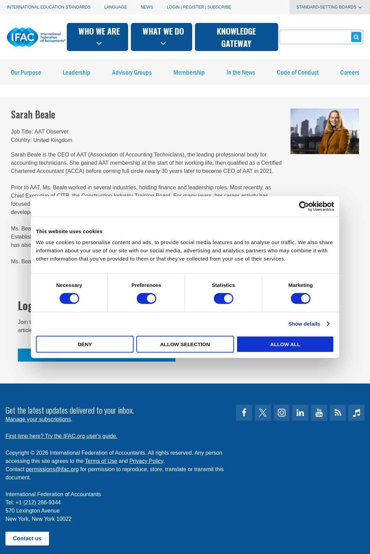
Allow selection (185, 344)
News (147, 7)
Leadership (76, 74)
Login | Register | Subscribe (199, 7)
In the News (240, 74)
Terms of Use (101, 461)
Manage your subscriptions (38, 419)
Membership (189, 74)
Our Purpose (26, 74)
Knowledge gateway (236, 37)
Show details (304, 324)
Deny (85, 344)
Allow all (285, 344)
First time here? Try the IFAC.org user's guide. (61, 436)
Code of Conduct (298, 74)
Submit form (355, 37)
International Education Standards (48, 7)
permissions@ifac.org (52, 469)
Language (115, 7)
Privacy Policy (146, 461)
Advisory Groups (132, 74)
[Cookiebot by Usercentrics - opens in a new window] (304, 206)
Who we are (99, 36)
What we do (163, 36)
